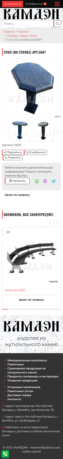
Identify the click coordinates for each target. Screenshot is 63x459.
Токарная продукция (22, 380)
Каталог (23, 31)
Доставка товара (19, 395)
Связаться (12, 3)
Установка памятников (23, 387)
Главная (8, 31)
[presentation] (5, 131)
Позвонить (13, 157)
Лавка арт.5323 (15, 290)
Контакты (14, 399)
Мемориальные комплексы (27, 360)
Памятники (15, 364)
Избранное (36, 3)
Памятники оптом (20, 391)
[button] (57, 4)
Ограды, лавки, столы (22, 35)
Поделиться (13, 152)
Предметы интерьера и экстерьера (32, 376)
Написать (17, 180)
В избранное (35, 152)
